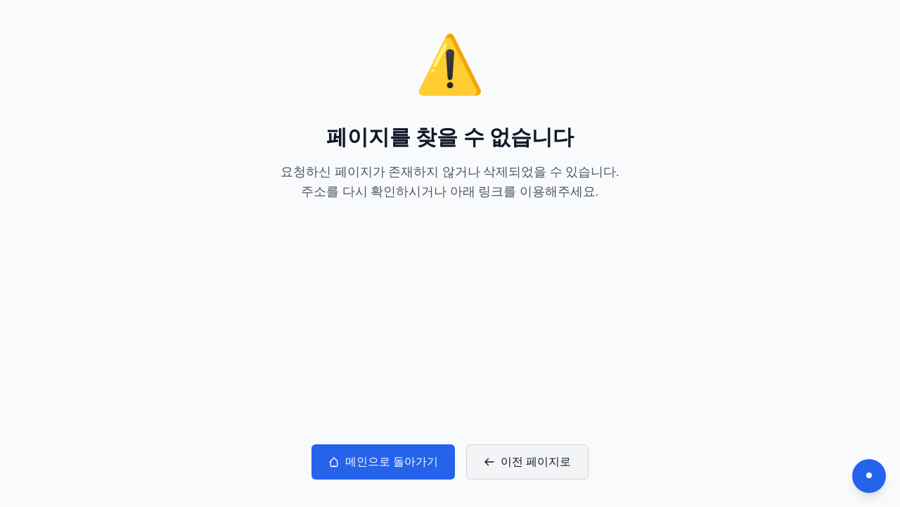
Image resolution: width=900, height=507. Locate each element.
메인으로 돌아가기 (383, 461)
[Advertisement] (450, 323)
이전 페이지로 (527, 461)
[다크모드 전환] (869, 476)
